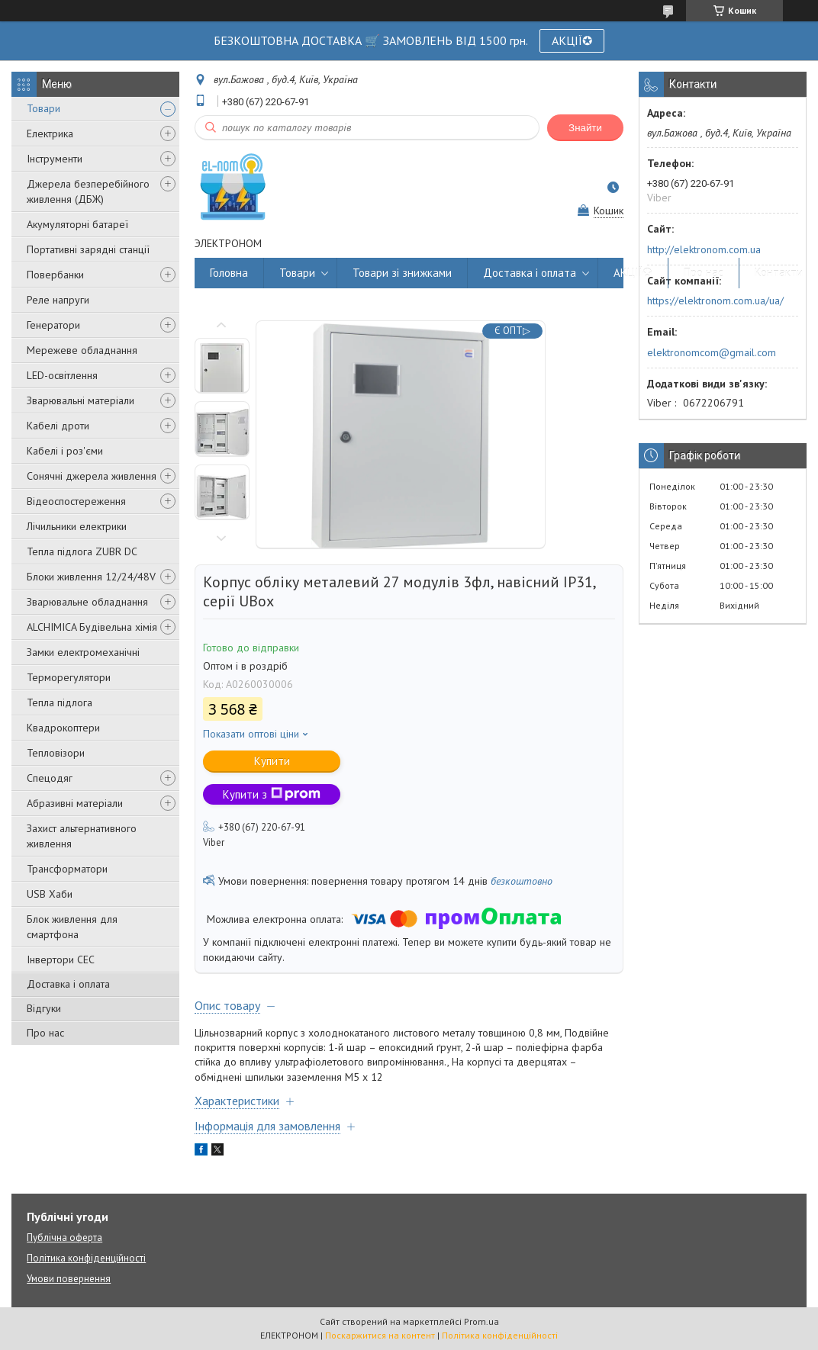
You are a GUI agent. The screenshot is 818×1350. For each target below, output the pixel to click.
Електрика (50, 133)
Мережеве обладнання (82, 350)
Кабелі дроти (58, 425)
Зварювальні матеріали (80, 400)
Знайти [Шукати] (585, 127)
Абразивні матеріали (75, 803)
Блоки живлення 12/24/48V (91, 576)
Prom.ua (481, 1321)
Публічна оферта (64, 1237)
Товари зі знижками (402, 272)
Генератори (53, 325)
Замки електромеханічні (83, 652)
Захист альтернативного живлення (82, 835)
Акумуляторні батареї (77, 224)
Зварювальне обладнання (87, 602)
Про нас (45, 1033)
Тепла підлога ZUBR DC (82, 551)
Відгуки (44, 1008)
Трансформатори (67, 869)
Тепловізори (56, 753)
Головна (229, 272)
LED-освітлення (62, 375)
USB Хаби (49, 894)
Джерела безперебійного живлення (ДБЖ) (88, 191)
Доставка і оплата (68, 984)
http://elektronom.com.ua (704, 249)
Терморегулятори (69, 677)
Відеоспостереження (76, 501)
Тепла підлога (59, 702)
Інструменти (54, 159)
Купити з (271, 794)
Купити (272, 761)
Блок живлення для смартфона (72, 926)
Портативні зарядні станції (88, 249)
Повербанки (55, 274)
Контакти (779, 272)
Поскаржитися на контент (380, 1335)
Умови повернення (69, 1278)
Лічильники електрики (77, 526)
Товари (43, 108)
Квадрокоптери (63, 727)
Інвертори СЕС (61, 959)
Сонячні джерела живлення (91, 476)
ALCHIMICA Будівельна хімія (92, 627)
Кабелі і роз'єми (65, 451)
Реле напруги (58, 300)
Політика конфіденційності (86, 1258)
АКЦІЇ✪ (572, 40)
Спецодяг (49, 778)
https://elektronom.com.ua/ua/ (715, 300)
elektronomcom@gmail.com (711, 352)
